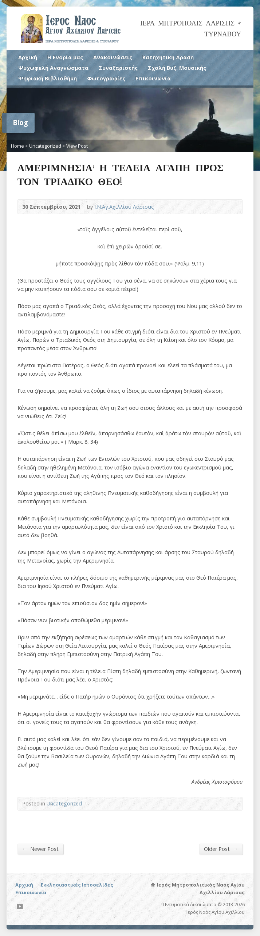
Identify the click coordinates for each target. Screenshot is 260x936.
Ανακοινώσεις (112, 57)
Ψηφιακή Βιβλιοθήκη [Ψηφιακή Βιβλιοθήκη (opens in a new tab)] (47, 78)
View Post (77, 146)
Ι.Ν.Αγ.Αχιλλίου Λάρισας (124, 206)
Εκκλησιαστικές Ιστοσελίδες (77, 884)
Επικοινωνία (153, 78)
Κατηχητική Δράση (168, 57)
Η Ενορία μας (65, 57)
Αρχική (27, 57)
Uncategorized (45, 146)
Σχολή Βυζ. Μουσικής (177, 67)
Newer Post (40, 848)
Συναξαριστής (118, 67)
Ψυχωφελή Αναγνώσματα (53, 67)
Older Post (221, 848)
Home (17, 146)
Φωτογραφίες (106, 78)
